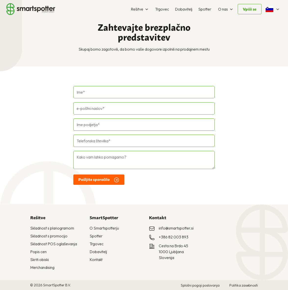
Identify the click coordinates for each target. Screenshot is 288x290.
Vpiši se (249, 9)
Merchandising (42, 267)
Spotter (204, 9)
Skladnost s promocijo (48, 235)
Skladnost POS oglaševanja (53, 243)
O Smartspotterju (104, 228)
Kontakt (96, 259)
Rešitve (140, 9)
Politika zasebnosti (243, 285)
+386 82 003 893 (173, 236)
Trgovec (162, 9)
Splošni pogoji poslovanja (200, 285)
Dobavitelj (183, 9)
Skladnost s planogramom (52, 228)
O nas (226, 9)
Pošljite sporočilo (98, 180)
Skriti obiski (39, 259)
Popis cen (38, 251)
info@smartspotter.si (176, 228)
